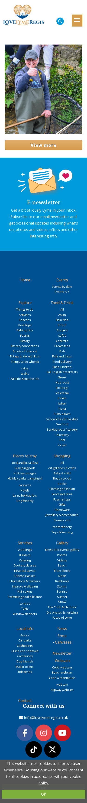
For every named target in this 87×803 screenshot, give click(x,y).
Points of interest (25, 351)
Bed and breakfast (25, 463)
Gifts (62, 504)
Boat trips (25, 325)
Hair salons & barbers (25, 581)
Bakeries (62, 320)
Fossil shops (62, 499)
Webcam (62, 660)
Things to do (24, 309)
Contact (25, 700)
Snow (62, 602)
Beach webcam (62, 672)
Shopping (62, 455)
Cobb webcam (62, 667)
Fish (62, 351)
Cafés (62, 335)
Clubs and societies (25, 651)
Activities (25, 315)
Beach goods (62, 478)
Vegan (62, 445)
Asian (62, 315)
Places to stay (25, 455)
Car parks (25, 640)
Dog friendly (24, 501)
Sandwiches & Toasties (62, 419)
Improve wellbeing (25, 586)
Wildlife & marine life (24, 379)
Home (25, 279)
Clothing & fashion (62, 489)
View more (43, 145)
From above (62, 571)
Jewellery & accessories (62, 515)
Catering (25, 560)
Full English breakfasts (62, 372)
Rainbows (62, 581)
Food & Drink (62, 302)
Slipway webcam (62, 690)
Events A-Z (62, 292)
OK (43, 794)
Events (62, 279)
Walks (25, 374)
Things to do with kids (25, 356)
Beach (62, 565)
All (62, 309)
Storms (62, 586)
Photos (62, 555)
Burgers (62, 330)
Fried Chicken (62, 367)
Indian (62, 398)
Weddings (25, 550)
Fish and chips (62, 356)
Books (62, 484)
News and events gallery (62, 550)
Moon (62, 576)
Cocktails (62, 341)
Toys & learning (62, 532)
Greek (62, 377)
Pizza (62, 409)
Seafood (62, 424)
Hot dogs (62, 388)
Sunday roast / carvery (62, 429)
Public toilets (25, 667)
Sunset (62, 597)
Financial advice (24, 571)
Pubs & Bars (62, 414)
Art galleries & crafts (62, 468)
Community (25, 656)
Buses (24, 635)
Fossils (25, 335)
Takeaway (62, 435)
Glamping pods (24, 468)
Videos (62, 560)
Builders (25, 555)
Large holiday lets (25, 495)
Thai (62, 440)
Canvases (63, 642)
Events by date (62, 287)
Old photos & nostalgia (62, 612)
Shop (62, 635)
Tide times (25, 672)
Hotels (24, 490)
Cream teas (62, 346)
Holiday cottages (24, 473)
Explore (25, 302)
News (62, 628)
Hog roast (62, 382)
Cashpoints (25, 646)
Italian (62, 403)
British (62, 325)
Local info (24, 628)
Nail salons (24, 591)
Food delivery (62, 362)
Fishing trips (24, 330)
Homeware (62, 510)
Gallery (62, 542)
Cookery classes (24, 565)
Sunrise (62, 591)
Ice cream (62, 393)
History (25, 341)
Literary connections (25, 346)
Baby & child (62, 473)
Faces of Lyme (62, 617)
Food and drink (62, 494)
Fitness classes (24, 576)
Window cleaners (25, 614)
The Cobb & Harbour (62, 607)
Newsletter (62, 653)
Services (25, 542)
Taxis (25, 608)
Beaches (25, 320)
